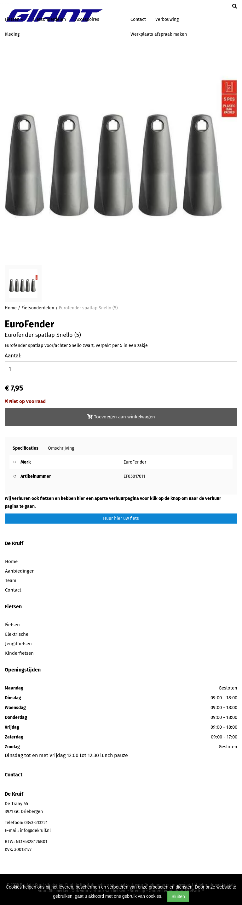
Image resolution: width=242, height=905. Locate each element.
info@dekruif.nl (35, 830)
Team (10, 580)
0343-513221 (36, 822)
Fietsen (12, 625)
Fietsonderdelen (49, 19)
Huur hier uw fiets (121, 518)
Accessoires (87, 19)
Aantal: (13, 355)
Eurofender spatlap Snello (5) (88, 308)
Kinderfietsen (19, 653)
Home (11, 308)
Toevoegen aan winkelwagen (121, 417)
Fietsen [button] (14, 19)
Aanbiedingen (20, 571)
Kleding (12, 34)
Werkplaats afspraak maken (158, 34)
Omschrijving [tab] (61, 448)
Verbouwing (167, 19)
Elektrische (16, 634)
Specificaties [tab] (25, 448)
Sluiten (178, 896)
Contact (138, 19)
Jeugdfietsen (18, 644)
